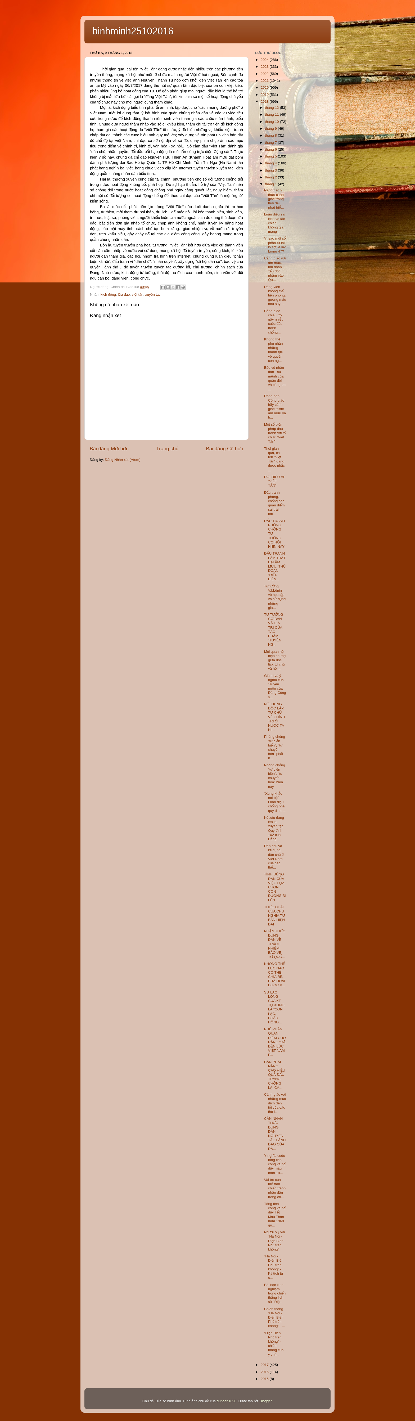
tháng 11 (272, 114)
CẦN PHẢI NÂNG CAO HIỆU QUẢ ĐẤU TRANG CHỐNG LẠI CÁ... (274, 1075)
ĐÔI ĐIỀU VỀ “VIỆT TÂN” (275, 481)
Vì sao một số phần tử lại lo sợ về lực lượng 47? (275, 244)
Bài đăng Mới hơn (109, 448)
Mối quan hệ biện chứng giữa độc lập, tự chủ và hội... (275, 660)
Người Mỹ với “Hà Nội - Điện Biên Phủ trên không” (274, 1240)
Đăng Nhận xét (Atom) (122, 460)
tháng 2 (271, 177)
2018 (265, 102)
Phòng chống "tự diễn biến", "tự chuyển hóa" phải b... (274, 747)
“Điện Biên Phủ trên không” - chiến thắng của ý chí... (274, 1343)
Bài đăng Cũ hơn (224, 448)
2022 (265, 74)
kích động (108, 294)
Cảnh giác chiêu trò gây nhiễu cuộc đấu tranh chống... (273, 321)
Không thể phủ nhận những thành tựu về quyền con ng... (273, 350)
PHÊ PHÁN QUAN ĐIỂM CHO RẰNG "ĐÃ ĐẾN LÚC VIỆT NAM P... (275, 1042)
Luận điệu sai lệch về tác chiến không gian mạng (275, 222)
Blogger (266, 1401)
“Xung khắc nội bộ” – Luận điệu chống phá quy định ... (275, 802)
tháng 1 (271, 184)
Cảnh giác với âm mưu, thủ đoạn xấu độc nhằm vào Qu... (275, 269)
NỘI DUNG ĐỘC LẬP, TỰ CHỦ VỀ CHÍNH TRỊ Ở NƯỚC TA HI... (274, 717)
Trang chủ (167, 448)
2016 (265, 1372)
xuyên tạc (153, 294)
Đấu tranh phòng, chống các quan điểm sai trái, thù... (274, 503)
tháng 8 (271, 135)
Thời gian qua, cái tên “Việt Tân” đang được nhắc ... (274, 459)
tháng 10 (272, 122)
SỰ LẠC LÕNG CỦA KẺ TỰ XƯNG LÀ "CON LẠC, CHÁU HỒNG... (274, 1007)
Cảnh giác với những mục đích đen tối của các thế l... (275, 1103)
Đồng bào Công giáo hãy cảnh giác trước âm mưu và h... (275, 406)
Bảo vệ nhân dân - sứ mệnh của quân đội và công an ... (275, 378)
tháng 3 (271, 170)
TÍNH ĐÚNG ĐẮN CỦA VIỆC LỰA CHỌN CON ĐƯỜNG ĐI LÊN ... (275, 887)
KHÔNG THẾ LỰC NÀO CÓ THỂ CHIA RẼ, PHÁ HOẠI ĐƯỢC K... (274, 974)
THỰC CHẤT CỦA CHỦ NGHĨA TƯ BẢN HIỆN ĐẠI (274, 915)
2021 (265, 81)
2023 (265, 67)
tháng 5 (271, 156)
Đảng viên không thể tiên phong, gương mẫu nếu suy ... (275, 295)
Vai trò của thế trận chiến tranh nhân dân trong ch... (275, 1188)
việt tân (137, 294)
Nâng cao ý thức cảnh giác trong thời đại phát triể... (274, 198)
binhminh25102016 (132, 31)
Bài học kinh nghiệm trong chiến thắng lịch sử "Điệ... (275, 1293)
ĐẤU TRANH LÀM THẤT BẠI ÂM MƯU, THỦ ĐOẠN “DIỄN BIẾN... (275, 566)
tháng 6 (271, 149)
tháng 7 (271, 143)
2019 (265, 95)
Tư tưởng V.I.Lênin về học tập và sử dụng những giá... (275, 597)
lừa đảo (124, 294)
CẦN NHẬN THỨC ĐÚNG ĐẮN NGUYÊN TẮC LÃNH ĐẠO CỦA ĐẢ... (275, 1133)
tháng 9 (271, 129)
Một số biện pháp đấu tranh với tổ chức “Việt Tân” (275, 433)
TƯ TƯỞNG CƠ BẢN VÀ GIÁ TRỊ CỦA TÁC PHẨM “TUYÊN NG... (273, 629)
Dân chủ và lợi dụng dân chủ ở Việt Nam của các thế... (274, 856)
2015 (265, 1379)
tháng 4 (271, 163)
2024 (265, 60)
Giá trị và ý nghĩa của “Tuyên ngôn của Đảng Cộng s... (275, 686)
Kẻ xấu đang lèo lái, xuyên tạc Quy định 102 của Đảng (274, 828)
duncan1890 (226, 1401)
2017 (265, 1365)
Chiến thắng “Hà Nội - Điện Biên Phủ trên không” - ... (274, 1317)
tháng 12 (272, 108)
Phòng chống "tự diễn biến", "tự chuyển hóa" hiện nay (274, 776)
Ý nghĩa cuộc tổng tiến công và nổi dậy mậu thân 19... (275, 1164)
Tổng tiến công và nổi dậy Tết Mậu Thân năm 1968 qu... (275, 1214)
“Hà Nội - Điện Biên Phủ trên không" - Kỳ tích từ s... (273, 1267)
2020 (265, 87)
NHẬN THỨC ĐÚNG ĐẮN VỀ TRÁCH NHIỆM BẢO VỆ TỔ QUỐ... (274, 944)
